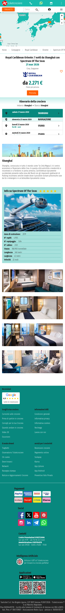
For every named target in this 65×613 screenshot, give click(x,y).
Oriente (45, 50)
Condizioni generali (42, 414)
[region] (32, 29)
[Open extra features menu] (31, 9)
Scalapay (38, 457)
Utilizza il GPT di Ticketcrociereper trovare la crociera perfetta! (32, 561)
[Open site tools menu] (61, 3)
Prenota (32, 92)
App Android (40, 471)
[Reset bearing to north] (62, 23)
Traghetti (5, 448)
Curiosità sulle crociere (11, 414)
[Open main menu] (61, 9)
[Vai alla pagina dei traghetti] (8, 9)
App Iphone (39, 466)
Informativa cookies (42, 423)
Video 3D (5, 432)
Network (5, 466)
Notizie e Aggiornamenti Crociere (15, 475)
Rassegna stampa (9, 471)
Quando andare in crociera (12, 427)
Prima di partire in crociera (12, 418)
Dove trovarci (7, 461)
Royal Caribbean (31, 50)
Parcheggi (38, 427)
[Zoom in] (62, 15)
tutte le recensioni (11, 402)
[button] (60, 281)
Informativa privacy (42, 418)
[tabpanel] (32, 163)
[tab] (32, 113)
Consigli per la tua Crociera (12, 423)
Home (4, 50)
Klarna (37, 461)
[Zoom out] (62, 19)
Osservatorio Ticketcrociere (12, 452)
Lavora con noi (40, 432)
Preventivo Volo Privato (44, 475)
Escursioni (6, 437)
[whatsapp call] (41, 3)
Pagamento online (42, 452)
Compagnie (15, 50)
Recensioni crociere (42, 448)
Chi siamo (6, 457)
